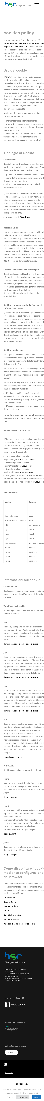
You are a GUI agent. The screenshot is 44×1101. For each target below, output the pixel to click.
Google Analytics (11, 797)
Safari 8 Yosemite (11, 919)
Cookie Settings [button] (22, 1097)
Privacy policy (9, 1073)
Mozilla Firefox (10, 897)
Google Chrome (10, 902)
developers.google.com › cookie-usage (21, 644)
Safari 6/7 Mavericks (13, 915)
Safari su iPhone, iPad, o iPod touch (19, 924)
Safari (6, 911)
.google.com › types (13, 757)
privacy (23, 459)
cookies (31, 459)
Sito (7, 77)
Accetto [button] (36, 1097)
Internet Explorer (11, 906)
